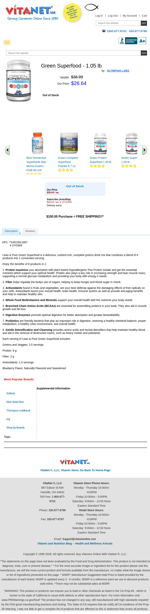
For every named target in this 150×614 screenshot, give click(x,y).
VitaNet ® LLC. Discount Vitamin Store (75, 461)
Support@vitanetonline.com (79, 539)
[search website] (76, 53)
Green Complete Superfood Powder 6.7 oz (68, 162)
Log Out (113, 15)
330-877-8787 (55, 519)
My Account (130, 15)
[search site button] (144, 53)
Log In (99, 15)
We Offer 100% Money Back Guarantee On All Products (72, 13)
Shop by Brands (16, 427)
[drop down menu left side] (7, 42)
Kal (8, 419)
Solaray (10, 393)
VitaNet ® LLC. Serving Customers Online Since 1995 (32, 12)
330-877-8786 (57, 510)
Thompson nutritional (18, 410)
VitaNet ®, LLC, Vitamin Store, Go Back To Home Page (75, 470)
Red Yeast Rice (15, 401)
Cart (144, 15)
